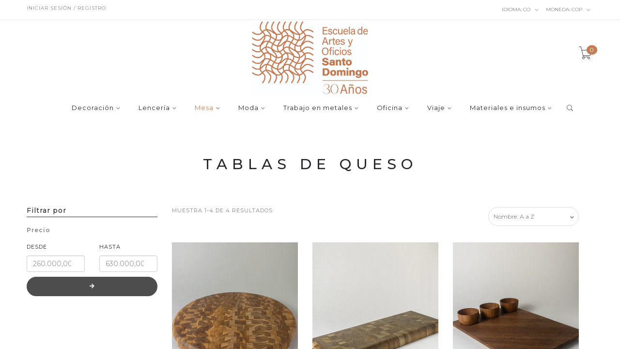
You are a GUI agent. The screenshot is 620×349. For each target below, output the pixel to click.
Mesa (204, 108)
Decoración (93, 108)
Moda (248, 108)
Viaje (436, 108)
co (520, 10)
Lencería (154, 108)
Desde (37, 246)
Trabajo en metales (317, 108)
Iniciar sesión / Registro (66, 8)
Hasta (110, 246)
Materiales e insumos (507, 108)
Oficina (390, 108)
